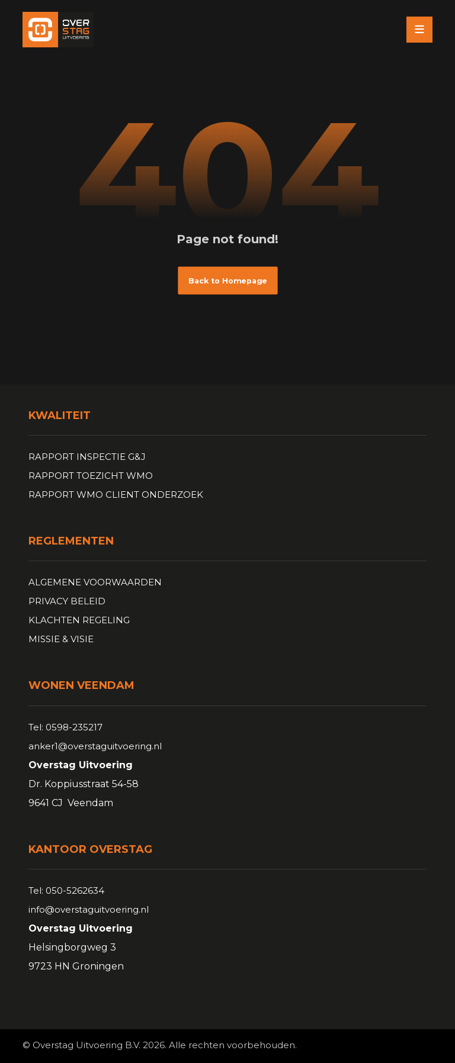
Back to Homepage (227, 280)
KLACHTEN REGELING (79, 620)
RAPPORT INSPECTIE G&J (87, 456)
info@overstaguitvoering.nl (88, 909)
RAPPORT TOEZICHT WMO (90, 475)
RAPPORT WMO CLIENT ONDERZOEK (115, 494)
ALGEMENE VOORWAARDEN (95, 582)
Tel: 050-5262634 (66, 890)
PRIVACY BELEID (66, 601)
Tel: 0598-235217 (65, 727)
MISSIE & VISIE (61, 639)
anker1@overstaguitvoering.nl (95, 746)
